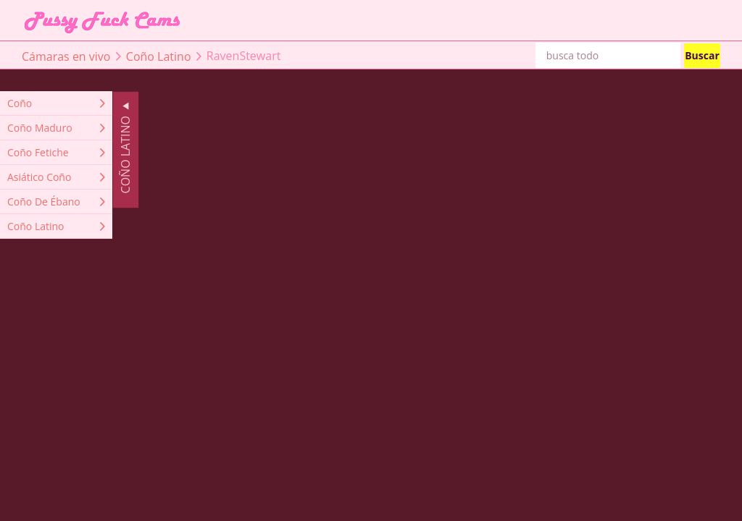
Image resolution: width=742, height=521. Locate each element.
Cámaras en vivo (66, 56)
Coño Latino (158, 56)
